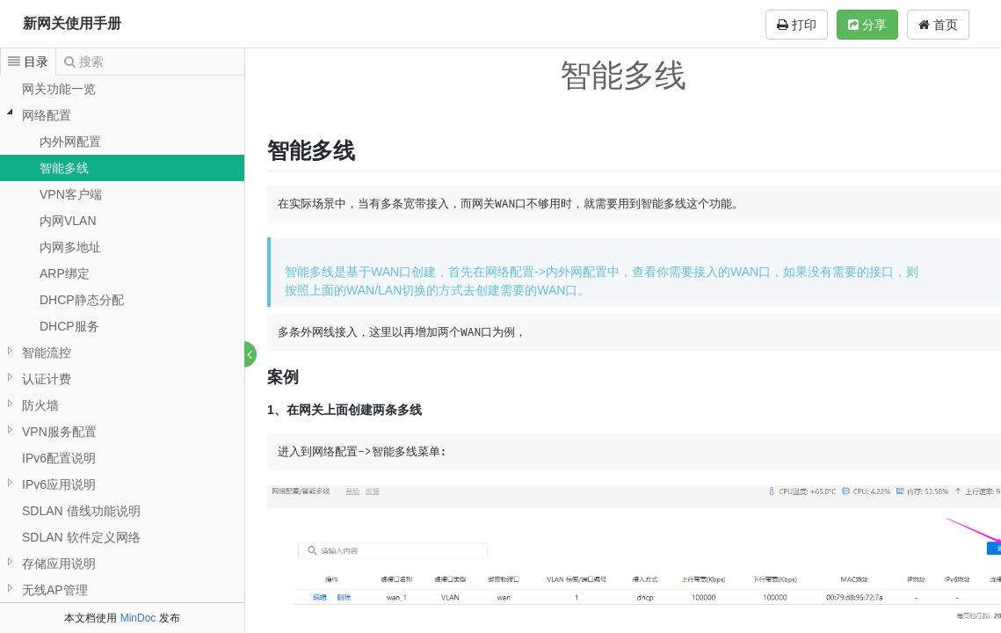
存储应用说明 (59, 564)
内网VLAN (68, 221)
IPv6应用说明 (59, 484)
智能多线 (64, 168)
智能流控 (46, 353)
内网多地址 (70, 247)
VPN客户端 (71, 194)
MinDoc (138, 618)
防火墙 (40, 405)
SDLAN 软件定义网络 (81, 537)
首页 (938, 25)
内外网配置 (70, 142)
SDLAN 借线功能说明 (81, 511)
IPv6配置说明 (59, 458)
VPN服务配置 (59, 432)
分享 (867, 25)
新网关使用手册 (72, 23)
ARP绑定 (65, 273)
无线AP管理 (55, 590)
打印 (796, 25)
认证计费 (46, 379)
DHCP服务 (69, 326)
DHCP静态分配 (82, 300)
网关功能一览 (59, 89)
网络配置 (46, 115)
